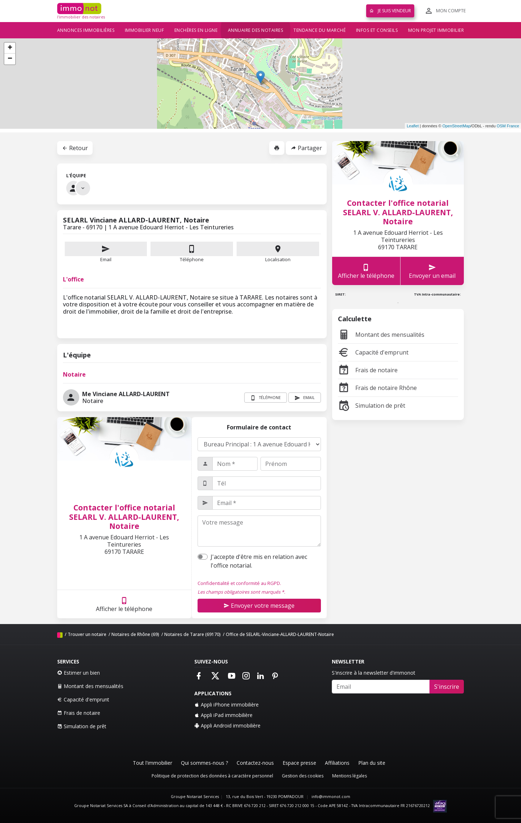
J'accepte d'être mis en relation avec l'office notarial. (259, 561)
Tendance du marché (319, 30)
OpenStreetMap (456, 126)
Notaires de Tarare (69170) (192, 634)
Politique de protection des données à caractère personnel (212, 776)
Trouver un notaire (87, 634)
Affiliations (337, 762)
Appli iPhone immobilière (226, 704)
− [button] (10, 59)
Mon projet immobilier (436, 30)
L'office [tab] (73, 279)
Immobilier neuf (144, 30)
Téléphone (192, 259)
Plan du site (371, 762)
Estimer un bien (78, 672)
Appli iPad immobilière (223, 715)
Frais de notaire (368, 370)
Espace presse (299, 762)
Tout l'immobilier (152, 762)
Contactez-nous (255, 762)
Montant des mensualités (381, 334)
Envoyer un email (432, 271)
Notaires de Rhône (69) (135, 634)
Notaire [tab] (74, 374)
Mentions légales (349, 776)
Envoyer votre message (259, 606)
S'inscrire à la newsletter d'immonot (373, 672)
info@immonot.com (331, 796)
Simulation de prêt (371, 405)
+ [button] (10, 48)
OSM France (508, 126)
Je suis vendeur (390, 11)
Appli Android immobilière (227, 725)
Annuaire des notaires (255, 30)
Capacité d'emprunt (373, 352)
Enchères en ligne (196, 30)
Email (106, 252)
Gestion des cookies (302, 776)
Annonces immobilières (86, 30)
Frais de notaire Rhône (377, 387)
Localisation (278, 252)
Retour (75, 148)
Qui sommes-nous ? (204, 762)
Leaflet (413, 126)
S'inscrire (446, 687)
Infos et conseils (377, 30)
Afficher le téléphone (124, 604)
